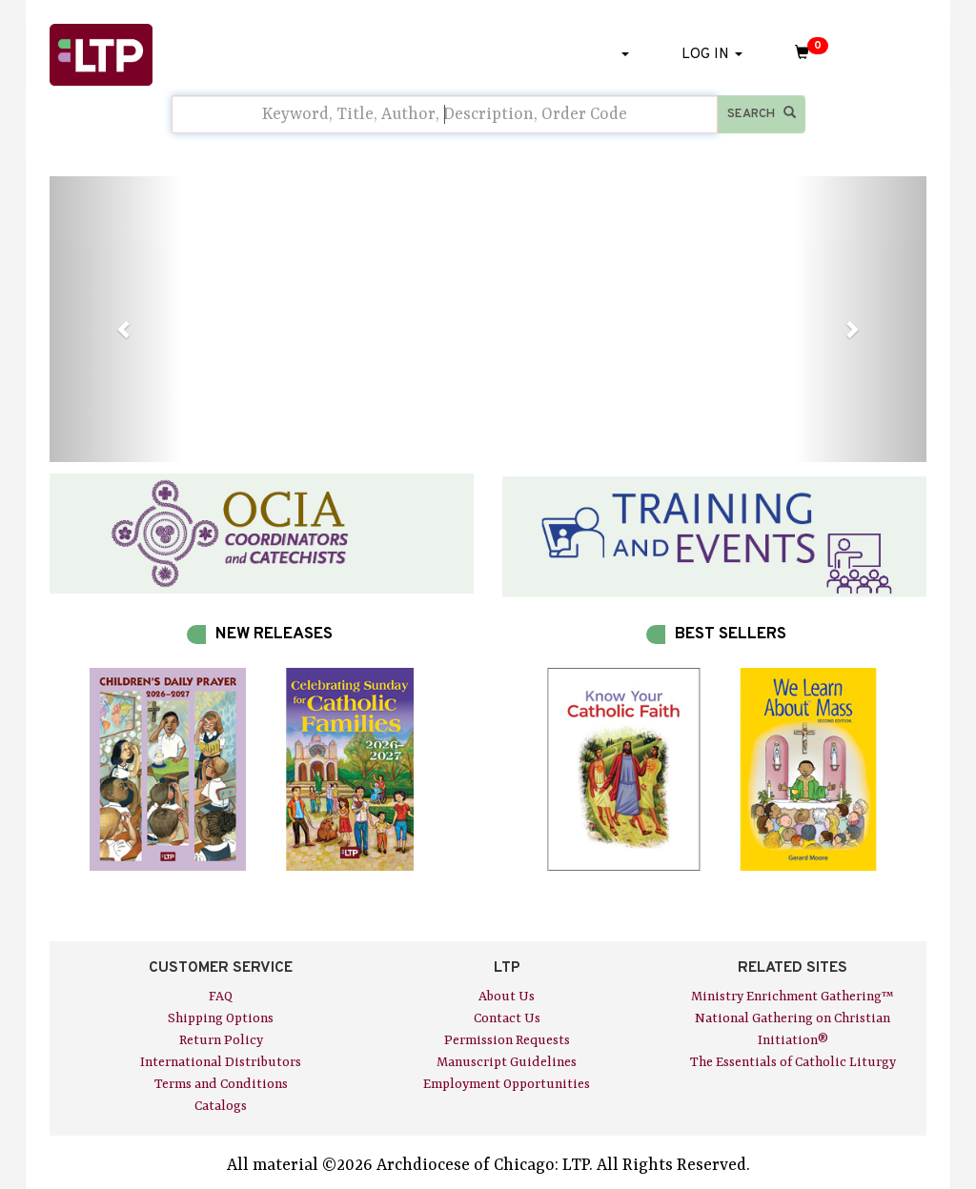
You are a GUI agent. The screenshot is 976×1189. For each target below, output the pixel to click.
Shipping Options (221, 1018)
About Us (506, 996)
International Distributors (220, 1062)
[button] (115, 319)
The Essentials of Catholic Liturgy (793, 1062)
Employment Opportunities (506, 1084)
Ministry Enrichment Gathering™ (792, 996)
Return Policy (221, 1040)
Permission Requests (507, 1040)
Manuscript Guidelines (507, 1062)
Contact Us (507, 1018)
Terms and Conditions (221, 1084)
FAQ (221, 996)
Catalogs (220, 1106)
